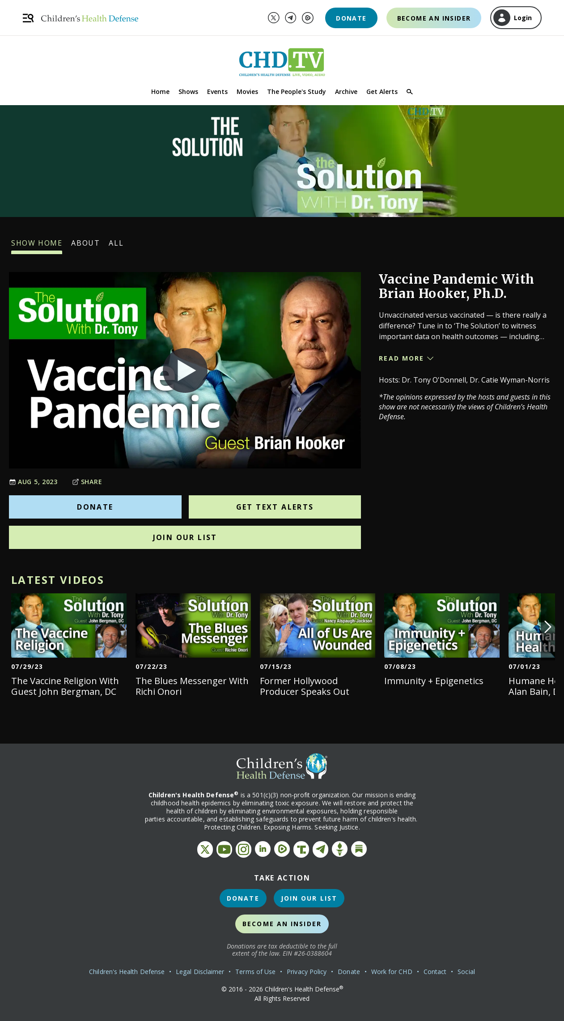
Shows (188, 91)
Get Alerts (382, 91)
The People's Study (296, 91)
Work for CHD (391, 971)
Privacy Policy (307, 971)
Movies (247, 91)
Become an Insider (434, 18)
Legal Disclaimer (200, 971)
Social (466, 971)
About (85, 246)
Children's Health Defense (127, 971)
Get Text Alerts (275, 507)
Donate (351, 18)
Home (160, 91)
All (116, 246)
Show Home (36, 246)
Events (217, 91)
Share (87, 481)
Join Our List (185, 537)
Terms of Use (255, 971)
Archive (346, 91)
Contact (435, 971)
